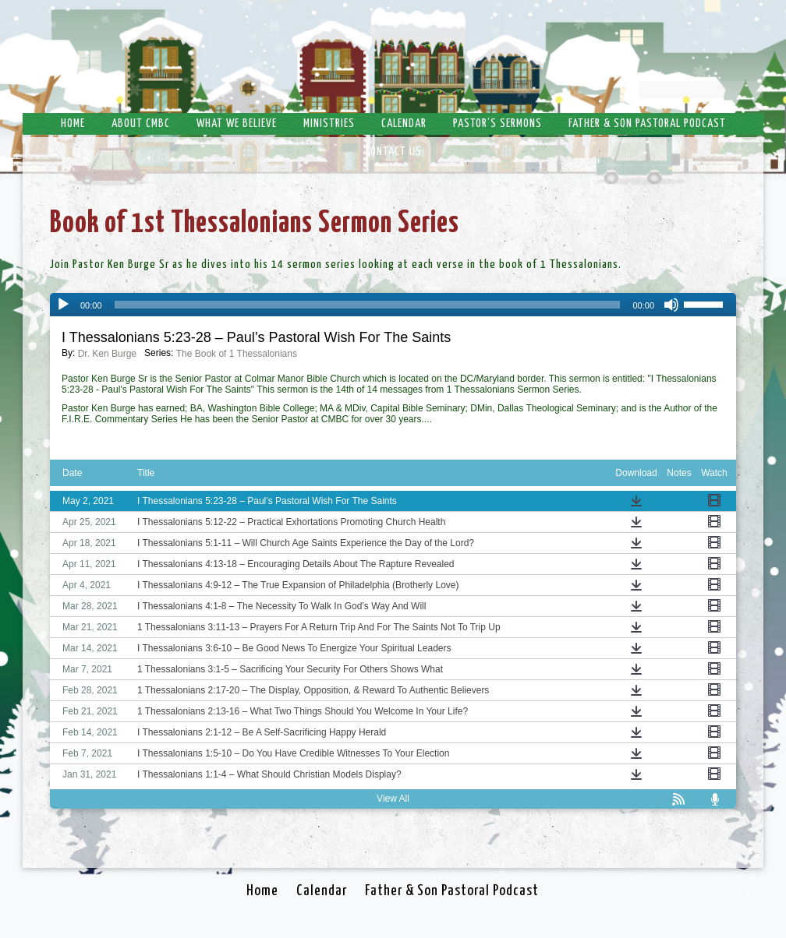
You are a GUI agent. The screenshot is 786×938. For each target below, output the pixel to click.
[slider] (368, 305)
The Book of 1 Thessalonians (236, 353)
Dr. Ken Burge (107, 353)
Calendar (404, 123)
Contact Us (393, 151)
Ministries (329, 123)
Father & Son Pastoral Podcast (647, 123)
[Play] (63, 304)
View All (393, 798)
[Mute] (671, 304)
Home (73, 123)
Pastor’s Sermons (497, 123)
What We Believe (236, 123)
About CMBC (141, 123)
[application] (393, 304)
